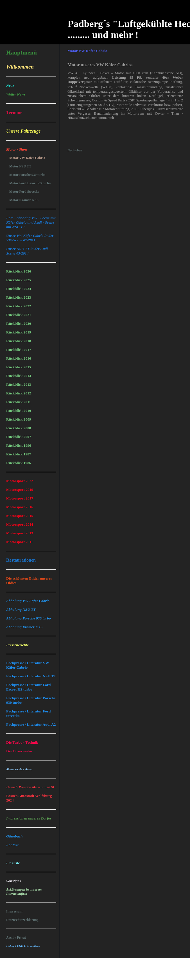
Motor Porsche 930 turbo (27, 175)
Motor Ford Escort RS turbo (30, 183)
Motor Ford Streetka (24, 192)
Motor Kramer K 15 (24, 200)
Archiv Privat (16, 937)
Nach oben (74, 150)
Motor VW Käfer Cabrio (27, 158)
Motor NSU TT (20, 166)
